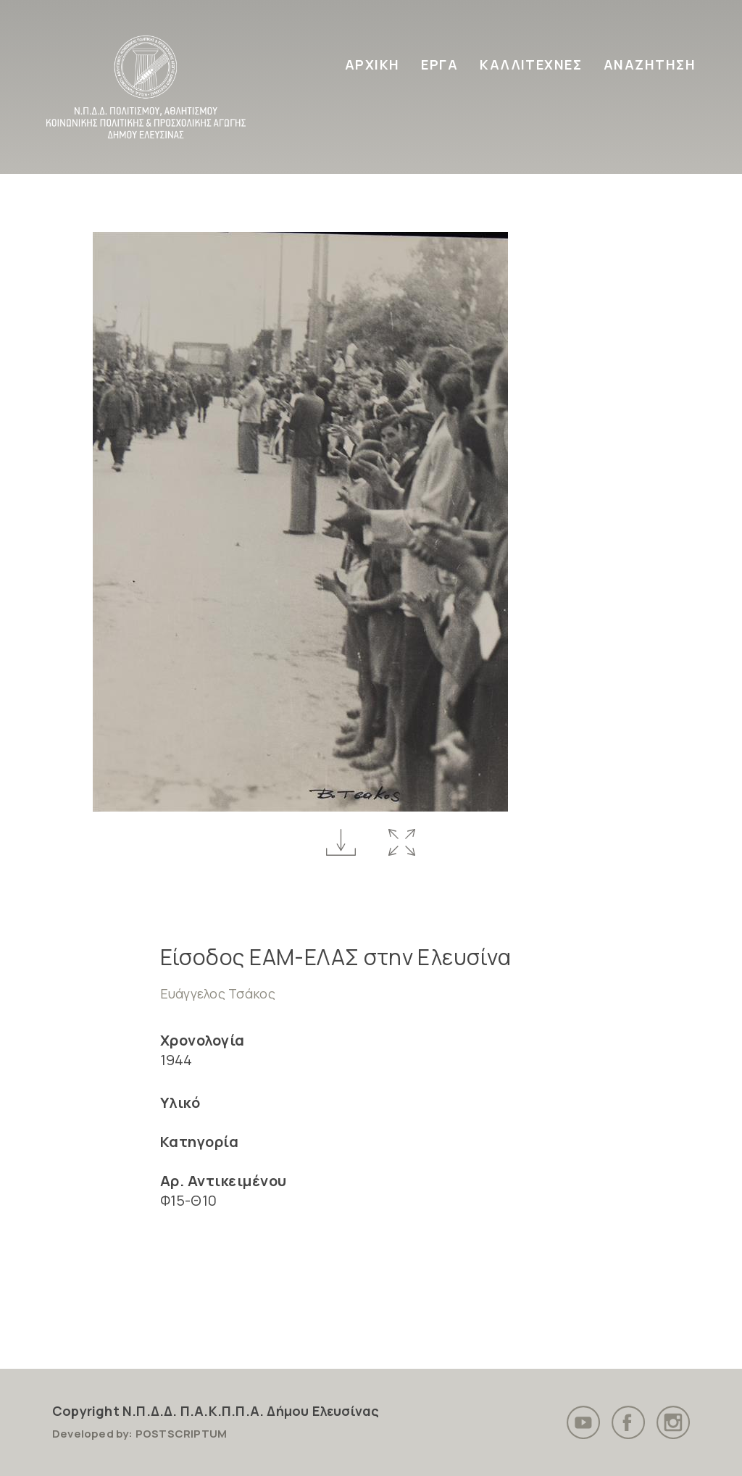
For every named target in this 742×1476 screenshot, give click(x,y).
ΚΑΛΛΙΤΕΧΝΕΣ (531, 64)
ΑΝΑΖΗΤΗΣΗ (650, 64)
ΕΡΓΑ (439, 64)
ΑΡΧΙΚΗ (372, 64)
